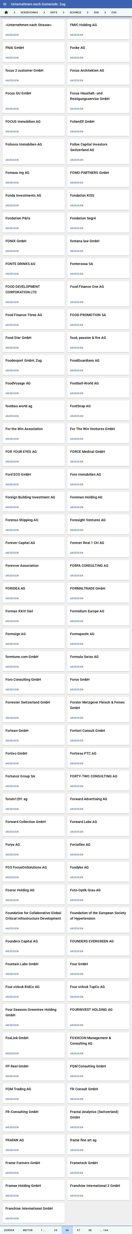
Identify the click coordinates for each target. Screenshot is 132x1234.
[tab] (6, 12)
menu (5, 4)
